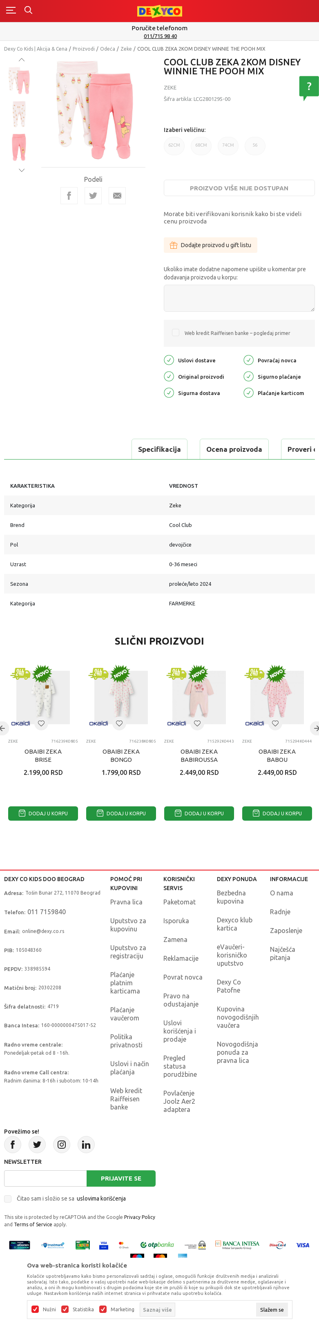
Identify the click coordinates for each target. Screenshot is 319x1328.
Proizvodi (84, 48)
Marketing (122, 1309)
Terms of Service (33, 1224)
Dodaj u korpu (43, 813)
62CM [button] (174, 149)
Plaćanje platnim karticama (125, 983)
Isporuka (176, 920)
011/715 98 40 (160, 36)
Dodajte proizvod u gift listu (210, 245)
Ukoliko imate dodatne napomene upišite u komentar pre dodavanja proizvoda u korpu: (235, 273)
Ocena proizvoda (113, 449)
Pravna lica (126, 902)
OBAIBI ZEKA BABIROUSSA (199, 755)
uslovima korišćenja (101, 1198)
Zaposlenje (286, 930)
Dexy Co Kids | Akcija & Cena (35, 48)
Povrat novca (183, 977)
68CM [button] (201, 149)
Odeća (107, 48)
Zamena (175, 939)
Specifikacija (38, 449)
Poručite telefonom (159, 28)
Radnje (280, 911)
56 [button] (255, 149)
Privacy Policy (139, 1217)
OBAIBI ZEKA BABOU (277, 755)
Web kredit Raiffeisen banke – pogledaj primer (237, 333)
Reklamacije (181, 958)
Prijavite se (121, 1178)
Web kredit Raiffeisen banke (126, 1099)
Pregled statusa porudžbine (180, 1066)
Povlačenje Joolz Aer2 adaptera (179, 1101)
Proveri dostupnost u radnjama (217, 449)
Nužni (49, 1309)
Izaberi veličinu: (184, 130)
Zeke (126, 48)
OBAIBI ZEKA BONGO (121, 755)
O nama (281, 893)
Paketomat (179, 902)
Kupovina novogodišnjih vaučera (238, 1017)
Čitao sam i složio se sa (71, 1198)
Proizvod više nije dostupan (239, 188)
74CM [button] (228, 149)
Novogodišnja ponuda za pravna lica (237, 1052)
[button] (41, 723)
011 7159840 (46, 911)
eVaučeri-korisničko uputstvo (232, 955)
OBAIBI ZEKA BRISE (43, 755)
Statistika (83, 1309)
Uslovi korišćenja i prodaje (179, 1031)
